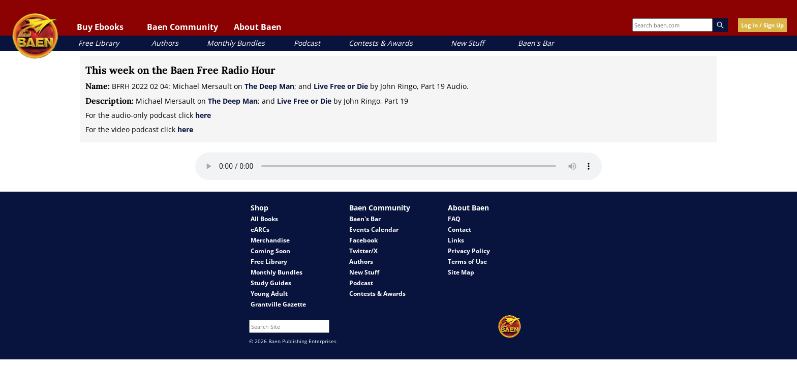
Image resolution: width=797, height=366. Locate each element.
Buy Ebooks (100, 27)
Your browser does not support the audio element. (398, 166)
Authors (164, 43)
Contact (459, 229)
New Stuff (467, 43)
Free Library (98, 43)
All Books (264, 219)
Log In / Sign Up (762, 25)
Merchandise (270, 240)
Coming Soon (270, 251)
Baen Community (182, 27)
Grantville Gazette (278, 304)
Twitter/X (363, 251)
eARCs (260, 229)
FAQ (454, 219)
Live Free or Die (341, 86)
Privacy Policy (469, 251)
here (203, 115)
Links (456, 240)
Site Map (461, 272)
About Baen (258, 27)
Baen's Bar (536, 43)
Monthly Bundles (236, 43)
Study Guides (271, 283)
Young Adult (269, 293)
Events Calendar (373, 229)
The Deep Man (269, 86)
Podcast (307, 43)
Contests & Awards (381, 43)
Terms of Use (467, 261)
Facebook (363, 240)
